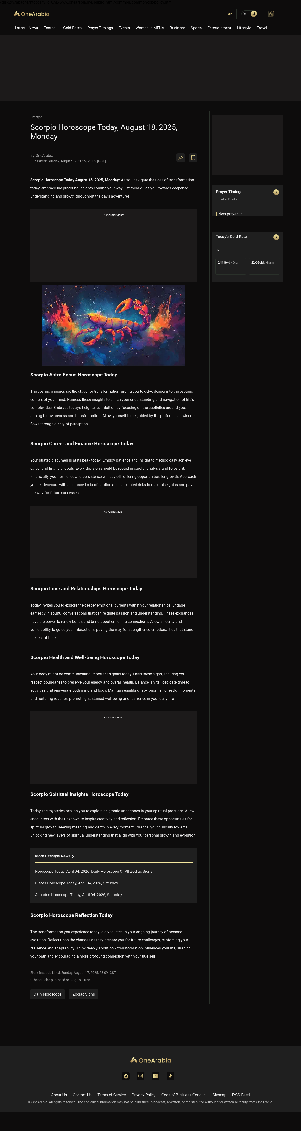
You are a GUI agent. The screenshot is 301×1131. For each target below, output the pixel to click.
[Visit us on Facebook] (126, 1076)
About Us (59, 1095)
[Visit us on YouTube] (155, 1076)
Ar (230, 14)
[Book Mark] (193, 157)
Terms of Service (111, 1095)
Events (124, 28)
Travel (262, 28)
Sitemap (219, 1095)
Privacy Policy (144, 1095)
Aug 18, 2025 (80, 980)
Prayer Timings (100, 28)
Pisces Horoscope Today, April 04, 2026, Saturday (76, 883)
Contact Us (82, 1095)
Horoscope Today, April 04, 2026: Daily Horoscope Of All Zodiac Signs (93, 871)
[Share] (180, 157)
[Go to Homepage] (150, 1060)
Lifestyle (244, 28)
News (33, 28)
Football (51, 28)
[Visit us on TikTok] (170, 1076)
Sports (196, 28)
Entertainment (219, 28)
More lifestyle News (54, 856)
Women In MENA (150, 28)
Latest (20, 28)
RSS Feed (241, 1095)
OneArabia (31, 17)
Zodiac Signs (84, 994)
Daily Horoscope (47, 994)
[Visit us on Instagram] (140, 1076)
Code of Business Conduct (183, 1095)
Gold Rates (72, 28)
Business (177, 28)
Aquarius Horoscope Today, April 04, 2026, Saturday (78, 895)
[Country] (217, 250)
